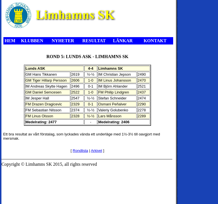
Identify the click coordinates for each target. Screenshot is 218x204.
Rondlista (80, 150)
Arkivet (96, 150)
